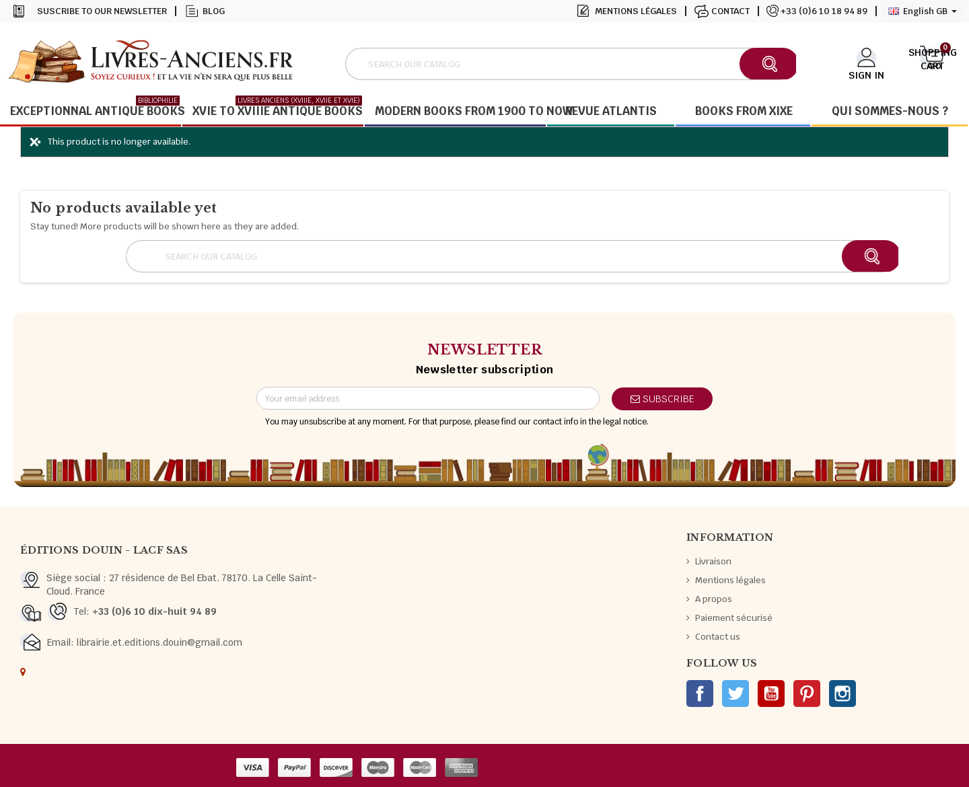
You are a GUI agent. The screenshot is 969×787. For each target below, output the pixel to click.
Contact (730, 11)
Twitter (735, 693)
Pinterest (806, 693)
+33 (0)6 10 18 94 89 (824, 11)
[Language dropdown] (922, 11)
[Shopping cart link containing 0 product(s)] (932, 62)
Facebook (699, 693)
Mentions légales (636, 11)
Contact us (717, 636)
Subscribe (662, 399)
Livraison (713, 561)
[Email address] (428, 398)
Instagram (842, 693)
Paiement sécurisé (734, 618)
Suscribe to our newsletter (102, 11)
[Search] (570, 64)
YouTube (771, 693)
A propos (713, 599)
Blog (214, 11)
